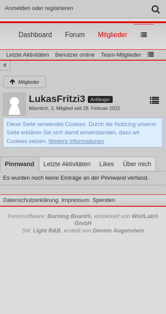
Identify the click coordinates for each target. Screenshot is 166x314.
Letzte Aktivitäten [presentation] (67, 163)
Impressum (75, 200)
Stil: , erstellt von (83, 230)
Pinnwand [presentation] (20, 163)
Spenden (104, 200)
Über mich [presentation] (137, 163)
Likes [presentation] (107, 163)
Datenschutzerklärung (30, 200)
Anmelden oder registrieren (39, 8)
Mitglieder (112, 27)
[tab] (19, 164)
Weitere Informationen (76, 141)
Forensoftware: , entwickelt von (83, 220)
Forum (75, 27)
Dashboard (35, 27)
